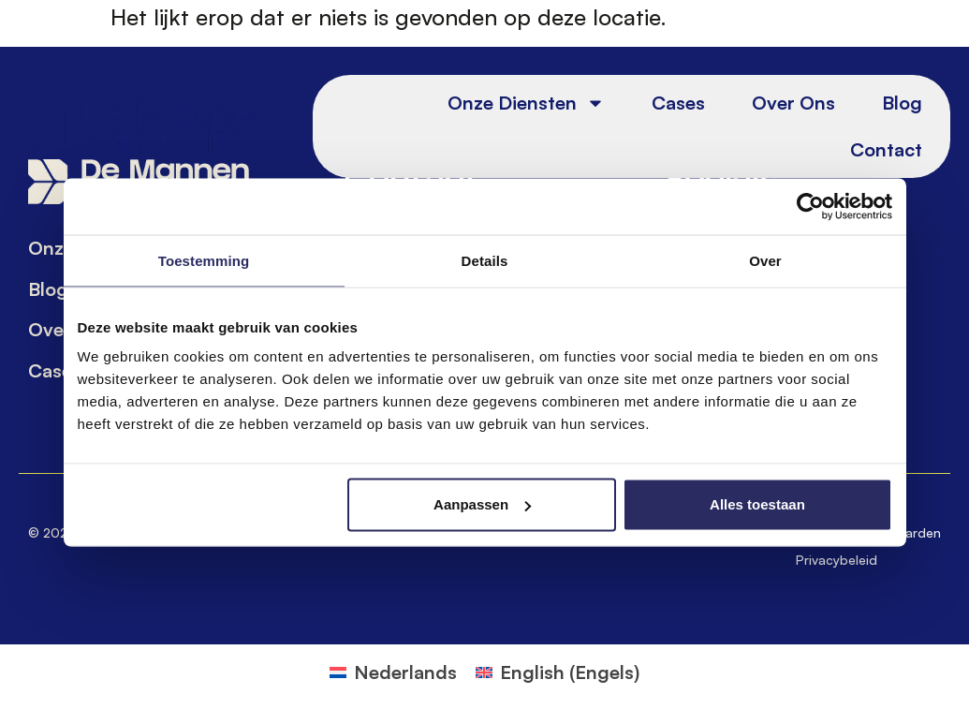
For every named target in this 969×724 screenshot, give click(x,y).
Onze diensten (526, 103)
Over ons (793, 102)
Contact (886, 149)
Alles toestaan (757, 504)
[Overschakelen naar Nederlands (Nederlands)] (393, 673)
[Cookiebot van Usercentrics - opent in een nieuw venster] (810, 206)
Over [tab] (765, 260)
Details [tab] (485, 260)
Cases (678, 102)
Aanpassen (482, 504)
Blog (902, 102)
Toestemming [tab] (204, 260)
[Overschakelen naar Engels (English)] (557, 673)
